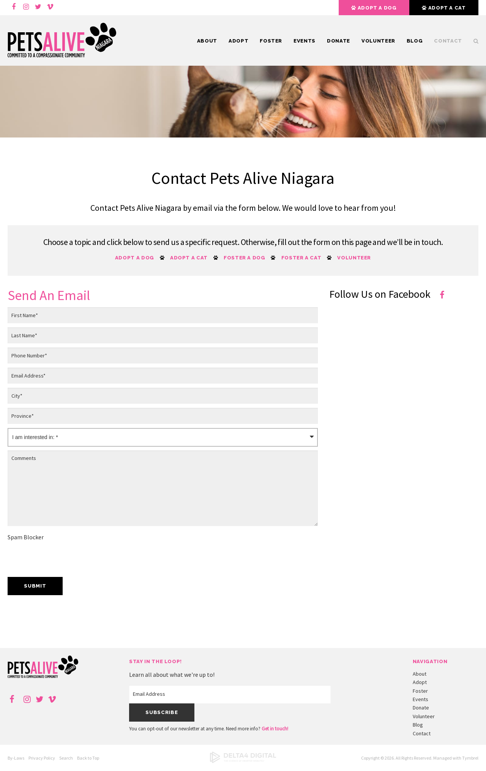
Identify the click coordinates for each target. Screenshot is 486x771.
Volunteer (378, 41)
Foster (271, 41)
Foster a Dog (244, 258)
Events (304, 41)
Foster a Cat (301, 258)
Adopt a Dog (134, 258)
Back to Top (88, 758)
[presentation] (65, 558)
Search (473, 41)
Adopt (238, 41)
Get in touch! (275, 728)
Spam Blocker (26, 537)
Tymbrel (470, 758)
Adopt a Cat (189, 258)
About (207, 41)
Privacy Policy (41, 758)
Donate (338, 41)
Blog (415, 41)
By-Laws (16, 758)
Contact (448, 41)
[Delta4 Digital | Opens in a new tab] (243, 761)
